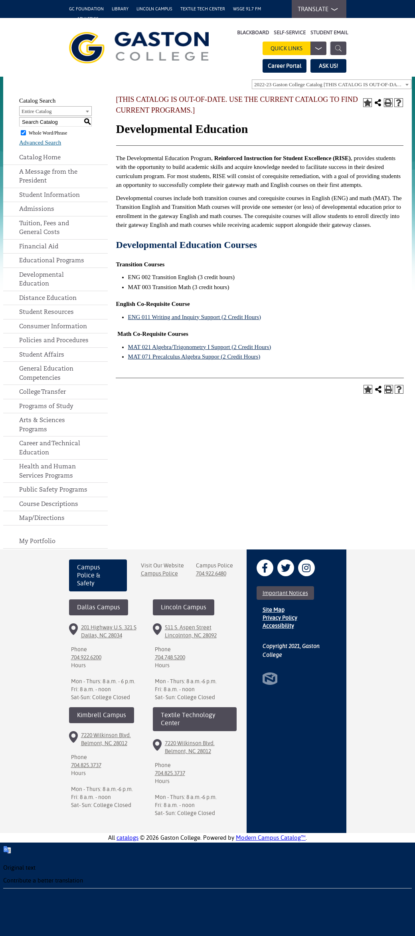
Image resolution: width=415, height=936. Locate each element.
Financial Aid (38, 246)
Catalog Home (40, 157)
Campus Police (159, 573)
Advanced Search (40, 142)
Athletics (88, 19)
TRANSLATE (316, 9)
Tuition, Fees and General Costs (44, 227)
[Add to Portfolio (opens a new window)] (367, 102)
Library (120, 9)
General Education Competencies (46, 373)
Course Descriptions (48, 504)
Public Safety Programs (53, 489)
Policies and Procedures (54, 340)
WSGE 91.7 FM (247, 9)
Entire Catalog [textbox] (36, 111)
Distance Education (48, 297)
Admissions (36, 208)
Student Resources (46, 311)
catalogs (127, 837)
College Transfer (42, 391)
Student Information (49, 194)
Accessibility (278, 626)
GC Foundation (86, 9)
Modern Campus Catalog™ (271, 837)
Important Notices (285, 593)
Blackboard (253, 33)
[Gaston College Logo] (139, 47)
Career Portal (284, 66)
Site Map (274, 610)
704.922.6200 (86, 657)
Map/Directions (42, 518)
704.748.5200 (170, 657)
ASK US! (328, 66)
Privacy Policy (280, 618)
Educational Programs (51, 260)
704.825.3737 (86, 765)
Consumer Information (53, 326)
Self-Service (290, 33)
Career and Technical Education (49, 447)
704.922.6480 (211, 573)
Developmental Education (41, 279)
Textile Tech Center (202, 9)
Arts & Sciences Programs (42, 424)
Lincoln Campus (154, 9)
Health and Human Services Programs (47, 470)
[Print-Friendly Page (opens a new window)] (388, 102)
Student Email (329, 33)
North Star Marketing (270, 678)
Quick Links (298, 48)
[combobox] (331, 84)
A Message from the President (48, 176)
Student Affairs (41, 354)
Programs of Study (46, 406)
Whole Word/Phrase (48, 133)
